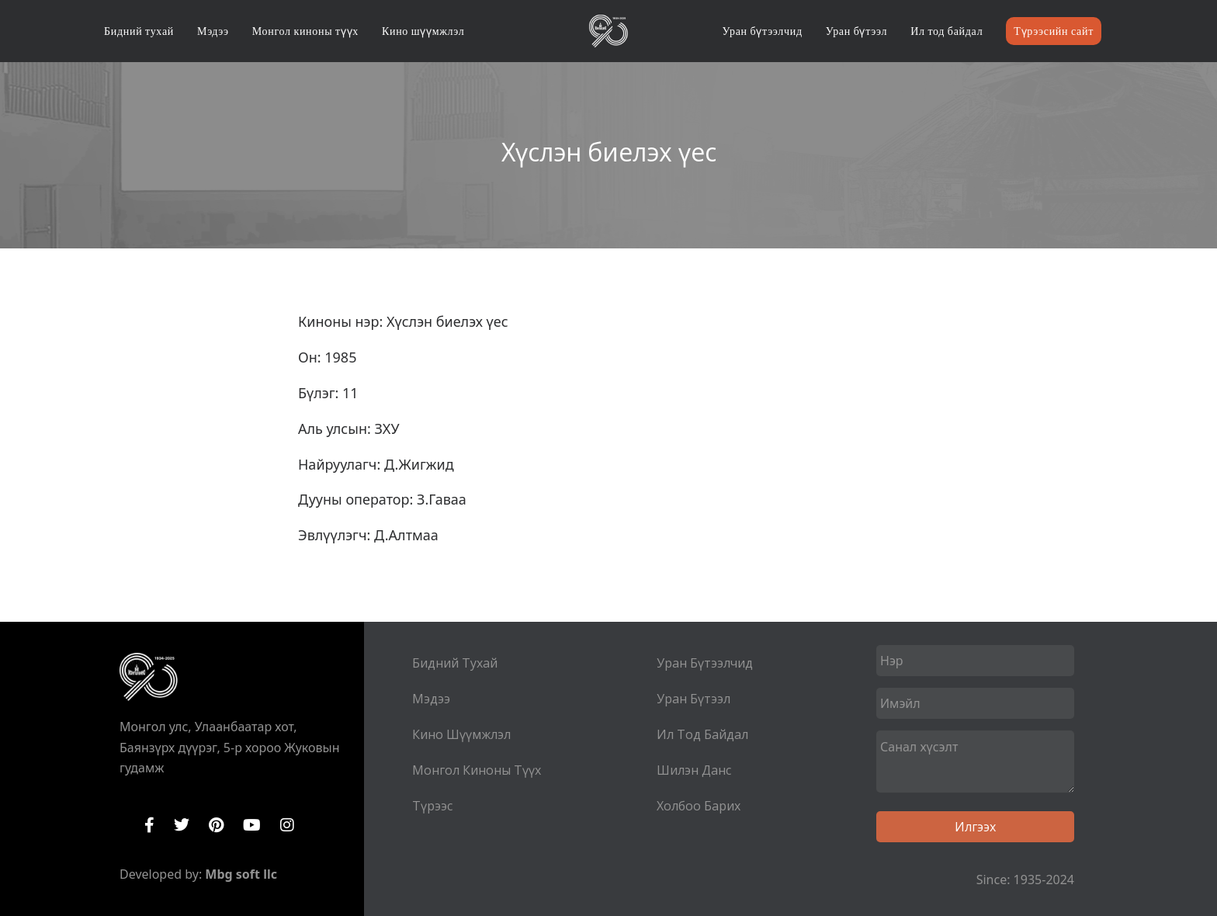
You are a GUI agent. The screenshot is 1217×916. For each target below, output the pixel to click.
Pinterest (216, 825)
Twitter (181, 825)
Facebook (149, 825)
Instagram (287, 825)
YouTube (252, 825)
